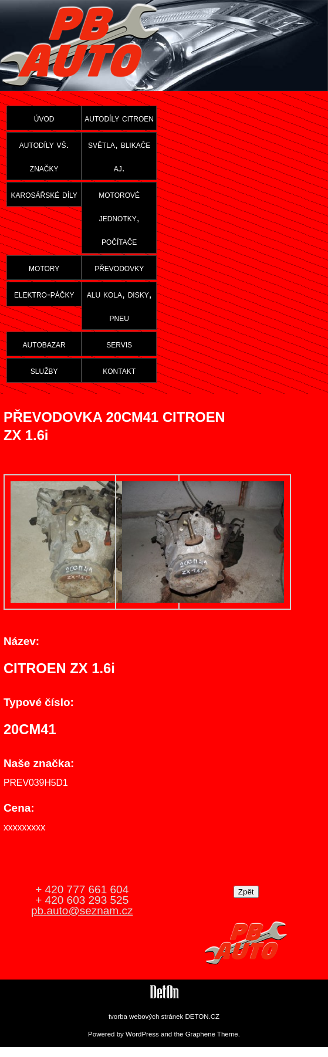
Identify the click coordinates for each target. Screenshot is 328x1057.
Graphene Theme (211, 1034)
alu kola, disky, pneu (119, 305)
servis (119, 344)
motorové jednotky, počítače (119, 217)
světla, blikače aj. (119, 156)
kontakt (119, 370)
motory (44, 267)
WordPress (142, 1034)
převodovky (119, 267)
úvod (44, 118)
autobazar (44, 344)
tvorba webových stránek (146, 1016)
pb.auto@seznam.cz (82, 910)
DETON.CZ (202, 1016)
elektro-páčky (44, 294)
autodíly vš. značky (44, 156)
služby (44, 370)
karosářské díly (44, 194)
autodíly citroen (119, 118)
